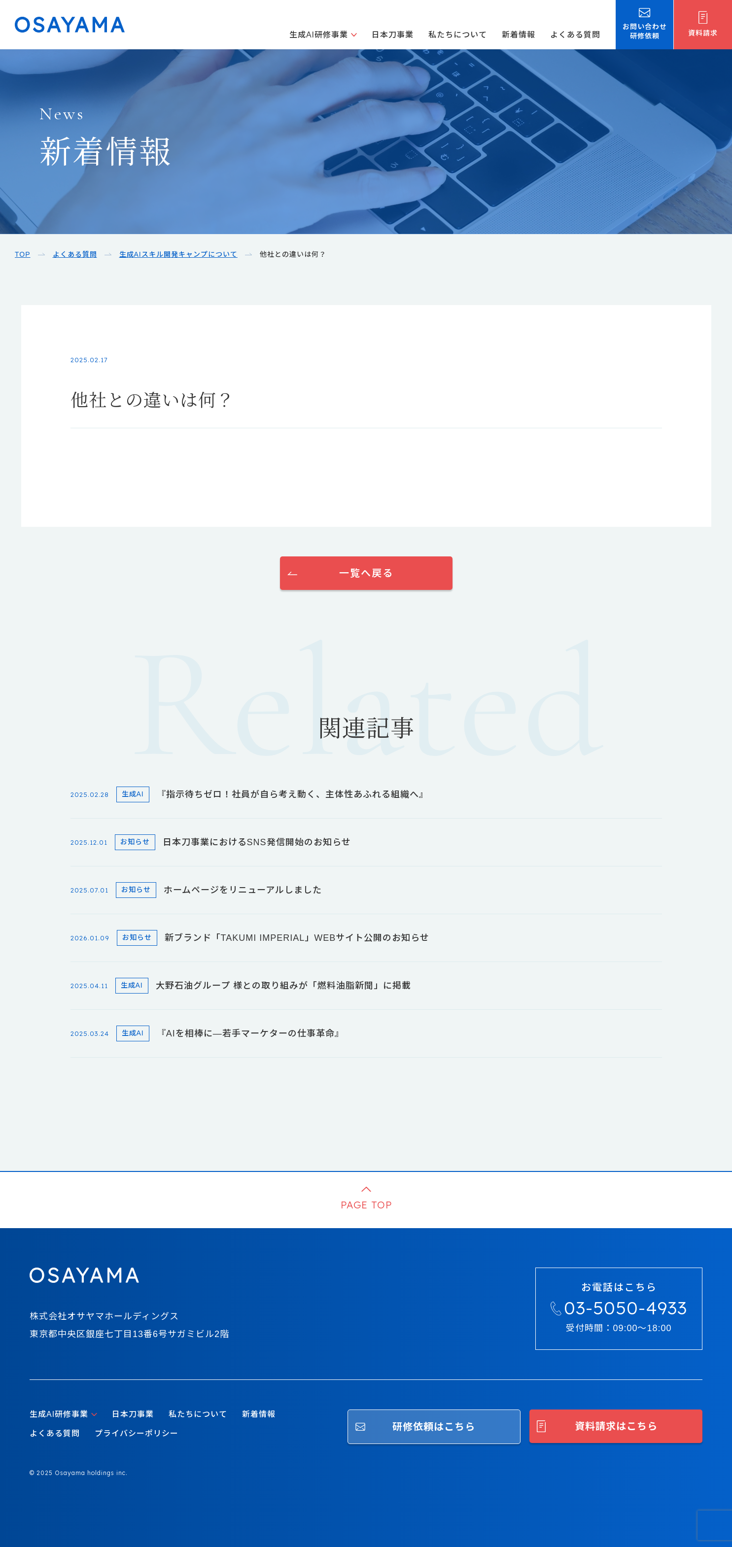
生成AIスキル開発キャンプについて (178, 254)
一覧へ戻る (366, 573)
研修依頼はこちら (433, 1426)
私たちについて (457, 35)
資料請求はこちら (616, 1426)
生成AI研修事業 (318, 35)
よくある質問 (575, 35)
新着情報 (518, 35)
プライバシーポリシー (136, 1433)
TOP (23, 254)
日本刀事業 (393, 35)
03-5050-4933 (625, 1308)
